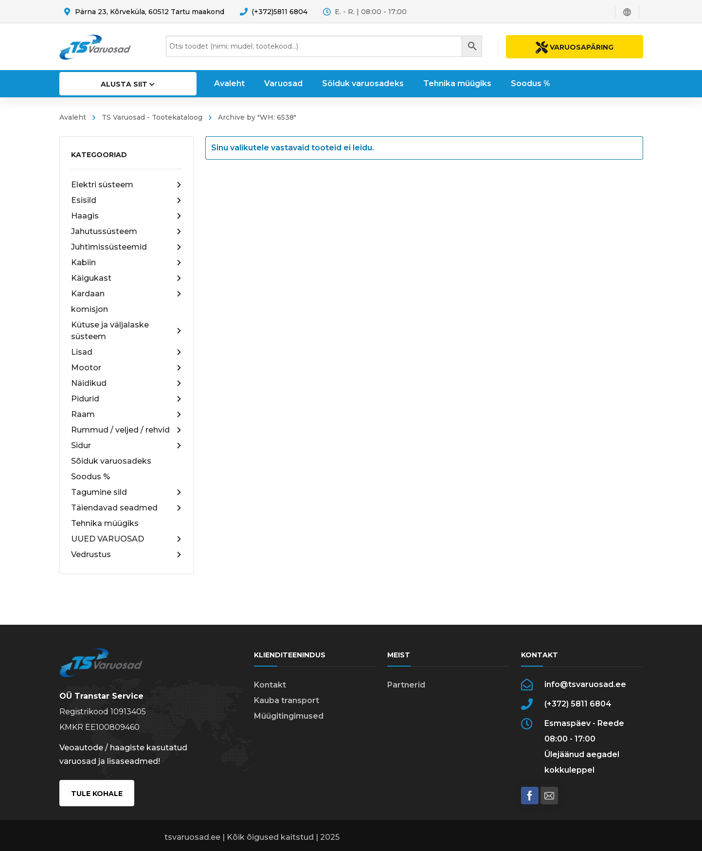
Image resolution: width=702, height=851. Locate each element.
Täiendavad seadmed (126, 508)
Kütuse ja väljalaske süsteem (126, 330)
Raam (126, 414)
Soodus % (90, 476)
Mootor (126, 368)
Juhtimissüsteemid (126, 247)
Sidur (126, 445)
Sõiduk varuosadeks (111, 461)
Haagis (126, 216)
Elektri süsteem (126, 185)
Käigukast (126, 278)
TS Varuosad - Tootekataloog (152, 117)
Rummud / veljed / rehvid (126, 430)
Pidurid (126, 399)
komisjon (89, 309)
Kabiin (126, 263)
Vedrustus (126, 554)
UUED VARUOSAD (126, 539)
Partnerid (406, 684)
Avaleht (72, 117)
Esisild (126, 200)
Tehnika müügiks (105, 523)
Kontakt (270, 684)
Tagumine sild (126, 492)
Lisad (126, 352)
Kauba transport (286, 700)
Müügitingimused (289, 716)
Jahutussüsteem (126, 231)
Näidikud (126, 383)
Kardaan (126, 294)
